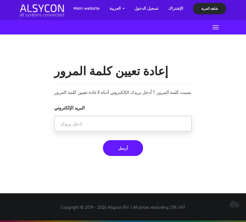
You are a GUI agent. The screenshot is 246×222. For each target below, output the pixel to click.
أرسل (123, 148)
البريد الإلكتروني (69, 107)
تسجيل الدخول (146, 8)
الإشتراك (175, 8)
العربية (117, 8)
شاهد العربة (209, 8)
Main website (86, 8)
